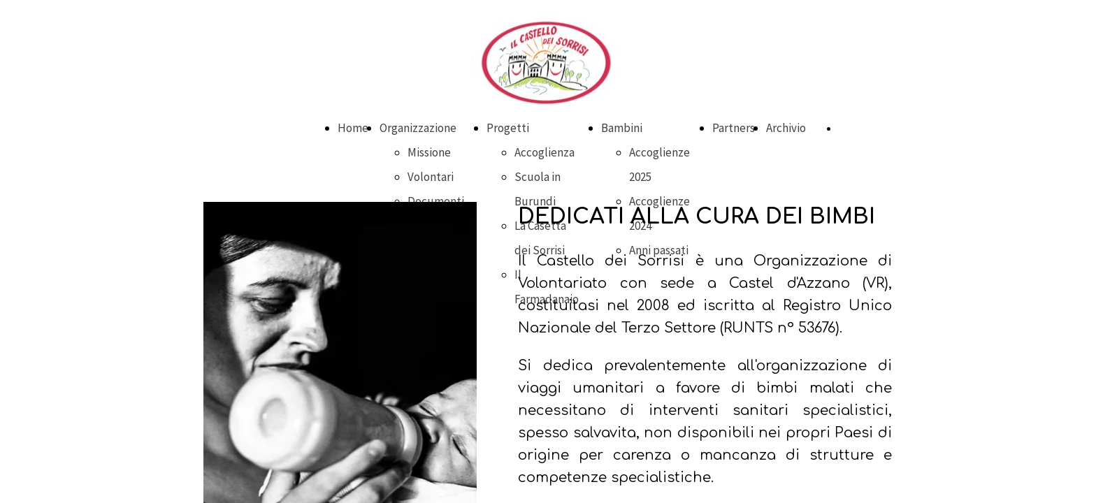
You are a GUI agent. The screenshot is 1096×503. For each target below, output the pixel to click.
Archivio (786, 128)
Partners (733, 128)
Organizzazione (418, 128)
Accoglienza (544, 152)
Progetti (507, 128)
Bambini (621, 128)
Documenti (436, 201)
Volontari (431, 176)
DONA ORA (860, 128)
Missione (429, 152)
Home (353, 128)
